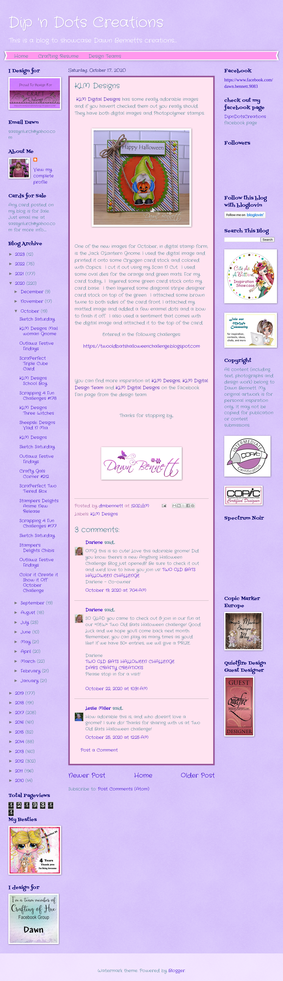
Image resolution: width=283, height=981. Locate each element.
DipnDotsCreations (245, 117)
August (29, 613)
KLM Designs (166, 380)
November (33, 301)
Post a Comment (99, 750)
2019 (20, 693)
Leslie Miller (98, 708)
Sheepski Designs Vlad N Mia (37, 425)
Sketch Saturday (37, 319)
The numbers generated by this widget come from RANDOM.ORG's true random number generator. (243, 562)
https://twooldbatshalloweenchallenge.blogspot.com (141, 346)
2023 (20, 254)
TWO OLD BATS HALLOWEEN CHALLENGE (130, 661)
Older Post (198, 775)
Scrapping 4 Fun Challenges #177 (38, 523)
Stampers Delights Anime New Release (39, 506)
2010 (20, 781)
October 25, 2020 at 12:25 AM (116, 737)
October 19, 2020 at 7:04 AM (115, 590)
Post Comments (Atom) (123, 789)
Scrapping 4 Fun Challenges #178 (38, 395)
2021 (20, 274)
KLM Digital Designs (98, 99)
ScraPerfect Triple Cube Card (33, 363)
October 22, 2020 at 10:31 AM (116, 689)
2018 (20, 703)
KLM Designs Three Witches (36, 410)
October (31, 311)
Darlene (94, 542)
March (29, 661)
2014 (20, 742)
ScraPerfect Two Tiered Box (38, 488)
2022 (20, 264)
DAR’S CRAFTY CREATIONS (114, 668)
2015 (20, 732)
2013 (20, 751)
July (25, 622)
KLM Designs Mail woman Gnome (38, 331)
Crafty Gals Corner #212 (34, 473)
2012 (20, 761)
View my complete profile (43, 176)
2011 (19, 771)
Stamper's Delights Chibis (36, 548)
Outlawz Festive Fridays (36, 346)
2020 (20, 283)
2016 (20, 722)
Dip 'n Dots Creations (86, 22)
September (33, 603)
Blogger (176, 971)
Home (21, 56)
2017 (20, 713)
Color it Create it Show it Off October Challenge (38, 583)
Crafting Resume (58, 56)
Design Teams (104, 56)
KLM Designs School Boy (33, 381)
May (26, 642)
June (26, 632)
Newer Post (86, 775)
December (33, 292)
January (30, 681)
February (31, 671)
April (27, 651)
